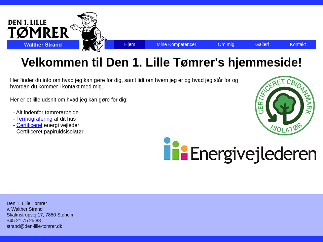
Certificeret (29, 125)
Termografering (34, 119)
